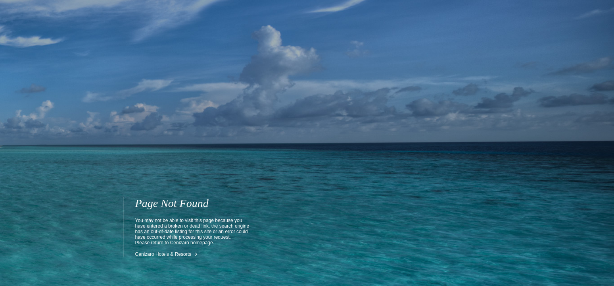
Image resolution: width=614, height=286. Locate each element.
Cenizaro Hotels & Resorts (163, 254)
